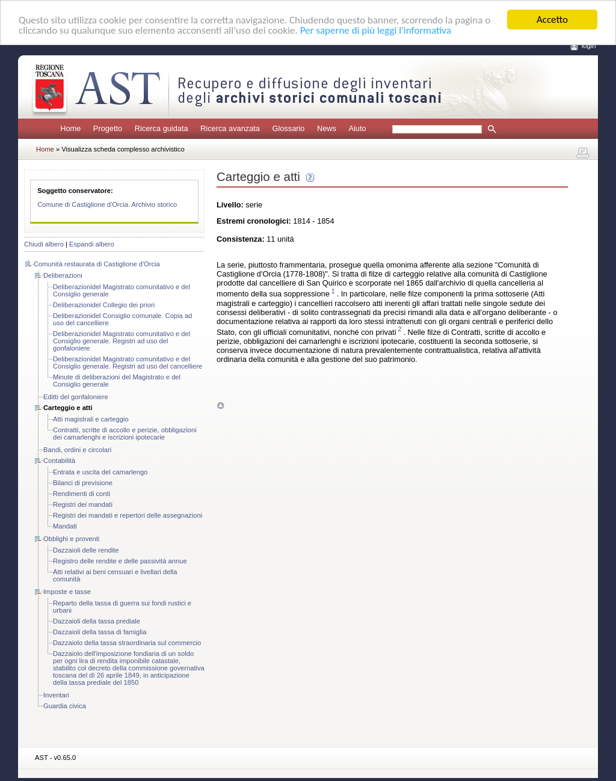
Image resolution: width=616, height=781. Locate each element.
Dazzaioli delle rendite (86, 550)
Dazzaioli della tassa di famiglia (99, 632)
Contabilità (59, 460)
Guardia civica (64, 705)
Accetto (552, 19)
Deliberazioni (62, 275)
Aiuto (357, 128)
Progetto (107, 128)
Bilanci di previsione (82, 482)
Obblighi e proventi (71, 538)
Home (70, 128)
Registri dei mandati (82, 504)
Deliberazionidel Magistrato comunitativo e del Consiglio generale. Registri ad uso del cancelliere (127, 362)
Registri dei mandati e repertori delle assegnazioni (127, 515)
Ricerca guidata (161, 128)
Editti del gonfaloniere (75, 396)
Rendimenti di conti (81, 493)
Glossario (288, 128)
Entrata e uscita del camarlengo (100, 472)
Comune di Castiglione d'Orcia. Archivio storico (107, 204)
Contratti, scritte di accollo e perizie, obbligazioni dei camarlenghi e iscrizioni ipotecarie (125, 433)
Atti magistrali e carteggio (91, 419)
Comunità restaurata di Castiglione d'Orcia (97, 264)
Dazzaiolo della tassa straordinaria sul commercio (127, 642)
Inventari (56, 695)
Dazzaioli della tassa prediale (96, 621)
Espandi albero (91, 244)
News (326, 128)
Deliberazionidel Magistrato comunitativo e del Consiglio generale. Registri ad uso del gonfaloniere (121, 341)
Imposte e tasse (67, 591)
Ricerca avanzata (230, 128)
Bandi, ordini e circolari (77, 449)
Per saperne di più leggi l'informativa (375, 30)
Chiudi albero (44, 244)
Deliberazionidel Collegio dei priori (104, 304)
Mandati (65, 526)
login (589, 45)
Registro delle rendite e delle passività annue (120, 561)
